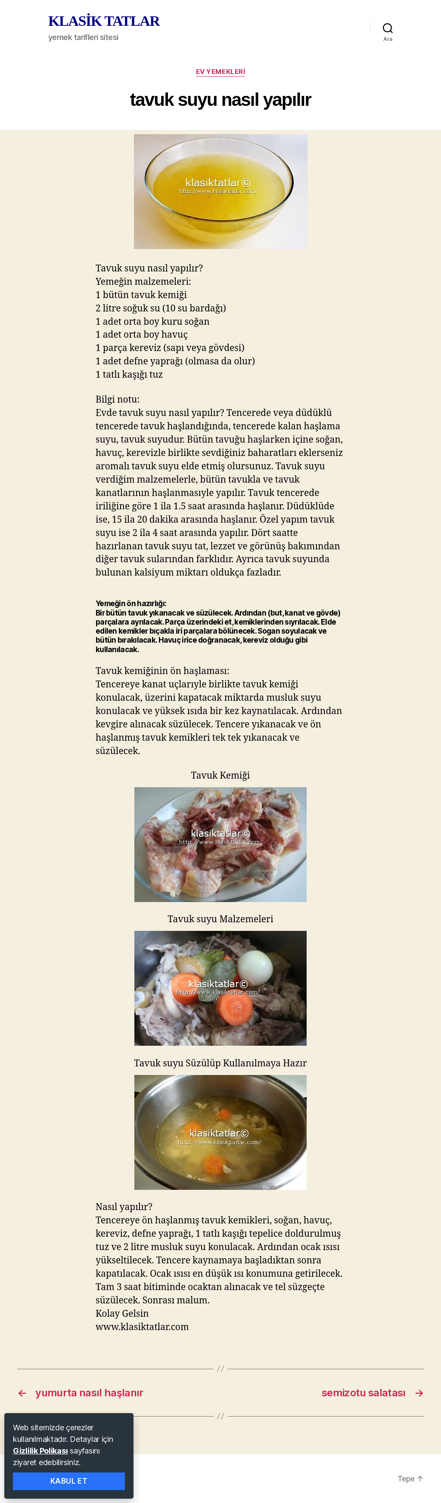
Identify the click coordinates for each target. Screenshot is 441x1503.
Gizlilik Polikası (40, 1450)
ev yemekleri (220, 72)
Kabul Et (69, 1481)
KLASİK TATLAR (103, 21)
